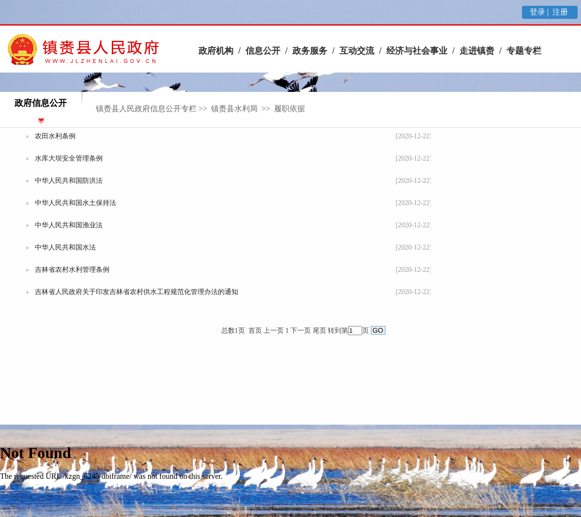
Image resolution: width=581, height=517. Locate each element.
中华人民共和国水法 (65, 247)
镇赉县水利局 (235, 108)
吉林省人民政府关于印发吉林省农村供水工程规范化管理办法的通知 (136, 291)
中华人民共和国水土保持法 (75, 203)
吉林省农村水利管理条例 (72, 269)
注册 (561, 12)
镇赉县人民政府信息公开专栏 (146, 108)
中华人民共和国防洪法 (69, 180)
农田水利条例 (55, 136)
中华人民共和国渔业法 (69, 225)
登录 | (540, 12)
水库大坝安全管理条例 (69, 158)
